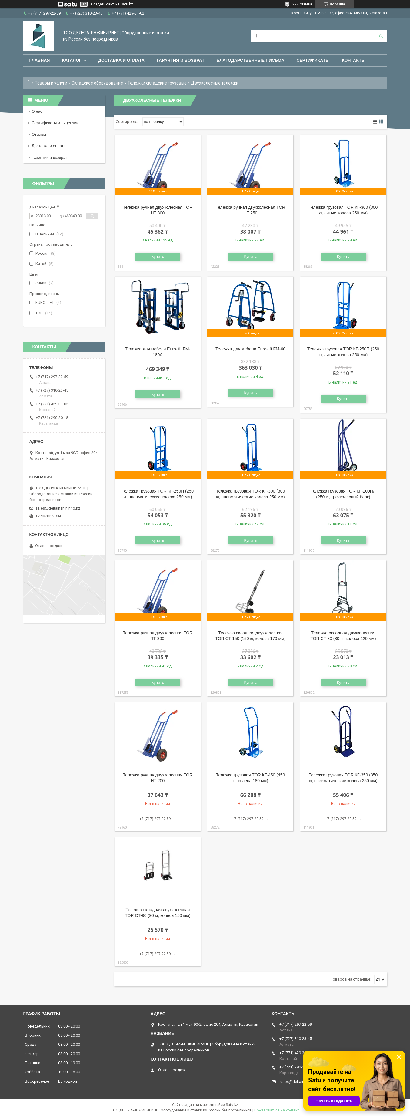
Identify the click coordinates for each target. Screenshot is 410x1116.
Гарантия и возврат (181, 60)
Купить (157, 256)
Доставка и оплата (121, 60)
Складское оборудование (97, 83)
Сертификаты (312, 60)
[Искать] (381, 36)
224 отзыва (302, 4)
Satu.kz (232, 1105)
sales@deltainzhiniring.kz (57, 508)
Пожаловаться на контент (276, 1110)
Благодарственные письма (251, 60)
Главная (39, 60)
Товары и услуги (51, 83)
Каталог (72, 60)
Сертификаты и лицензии (55, 123)
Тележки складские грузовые (157, 83)
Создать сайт (102, 4)
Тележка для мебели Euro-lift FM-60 (250, 349)
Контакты (353, 60)
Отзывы (39, 134)
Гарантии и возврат (49, 157)
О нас (37, 111)
